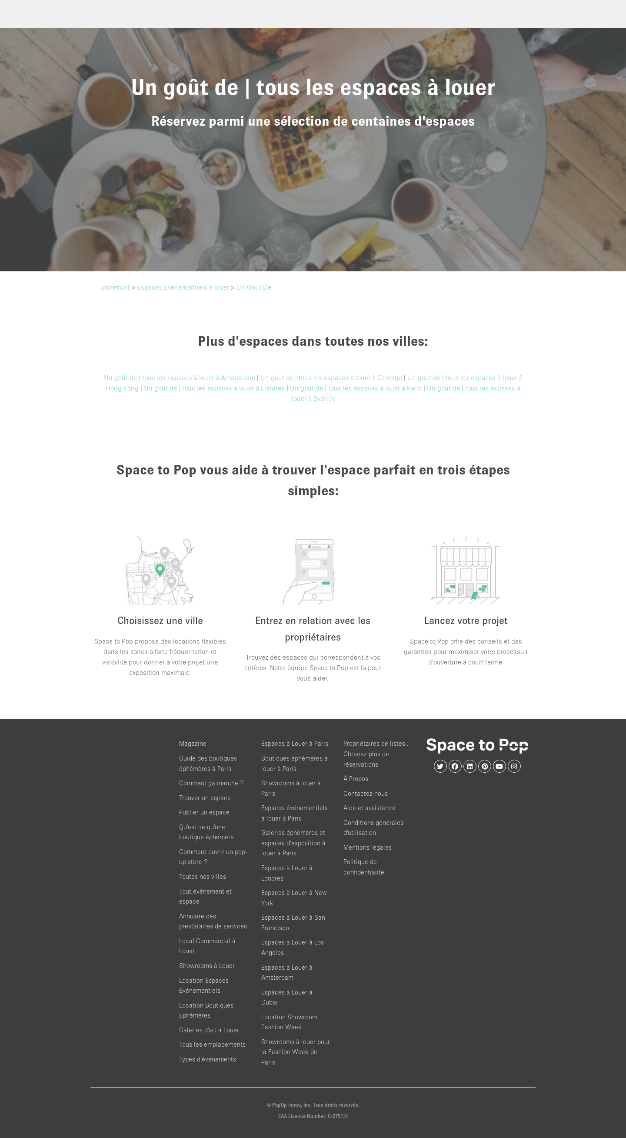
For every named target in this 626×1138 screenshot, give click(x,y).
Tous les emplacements (212, 1044)
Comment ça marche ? (211, 783)
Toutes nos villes (202, 876)
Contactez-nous (365, 793)
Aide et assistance (369, 807)
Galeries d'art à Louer (209, 1030)
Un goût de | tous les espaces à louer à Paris (356, 388)
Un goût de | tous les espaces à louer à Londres (214, 388)
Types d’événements (207, 1059)
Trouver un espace (205, 797)
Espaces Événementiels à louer (183, 287)
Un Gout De (253, 287)
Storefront (115, 287)
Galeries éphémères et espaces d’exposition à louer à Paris (293, 843)
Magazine (192, 743)
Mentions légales (367, 847)
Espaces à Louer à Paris (294, 743)
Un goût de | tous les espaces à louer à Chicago (331, 377)
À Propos (355, 778)
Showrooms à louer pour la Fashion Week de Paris (295, 1052)
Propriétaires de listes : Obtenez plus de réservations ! (376, 754)
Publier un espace (204, 812)
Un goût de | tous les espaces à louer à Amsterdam (179, 377)
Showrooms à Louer (207, 965)
